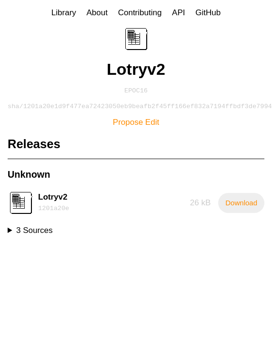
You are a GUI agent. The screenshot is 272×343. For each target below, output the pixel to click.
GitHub (208, 12)
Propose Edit (136, 124)
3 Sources (34, 232)
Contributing (140, 12)
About (97, 12)
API (178, 12)
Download (241, 205)
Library (63, 12)
